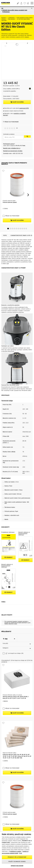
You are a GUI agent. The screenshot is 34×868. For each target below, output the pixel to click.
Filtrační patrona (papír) (10, 202)
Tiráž (20, 853)
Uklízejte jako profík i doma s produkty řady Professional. (14, 11)
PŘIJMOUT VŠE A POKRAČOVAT (17, 857)
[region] (17, 850)
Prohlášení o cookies (15, 851)
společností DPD (24, 108)
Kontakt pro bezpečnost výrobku (12, 151)
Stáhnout (9, 557)
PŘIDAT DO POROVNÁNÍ (11, 122)
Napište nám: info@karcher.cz (11, 148)
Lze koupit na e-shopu (14, 653)
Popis (5, 235)
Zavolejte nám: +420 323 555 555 (13, 153)
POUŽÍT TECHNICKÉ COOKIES (17, 861)
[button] (8, 228)
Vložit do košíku (17, 102)
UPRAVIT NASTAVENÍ (17, 865)
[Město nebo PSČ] (13, 137)
